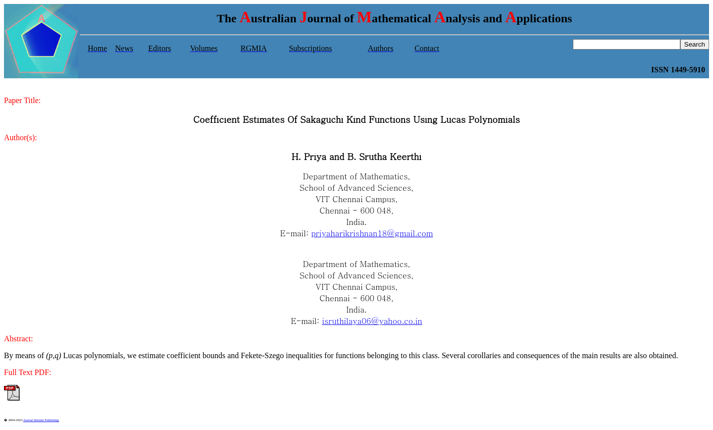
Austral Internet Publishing (41, 420)
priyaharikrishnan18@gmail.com (372, 233)
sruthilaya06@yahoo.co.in (373, 320)
